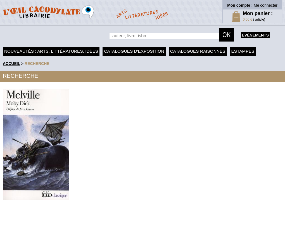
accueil (11, 63)
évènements (255, 35)
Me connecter (265, 5)
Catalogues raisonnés (197, 51)
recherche (37, 63)
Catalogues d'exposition (134, 51)
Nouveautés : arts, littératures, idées (51, 51)
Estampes (243, 51)
